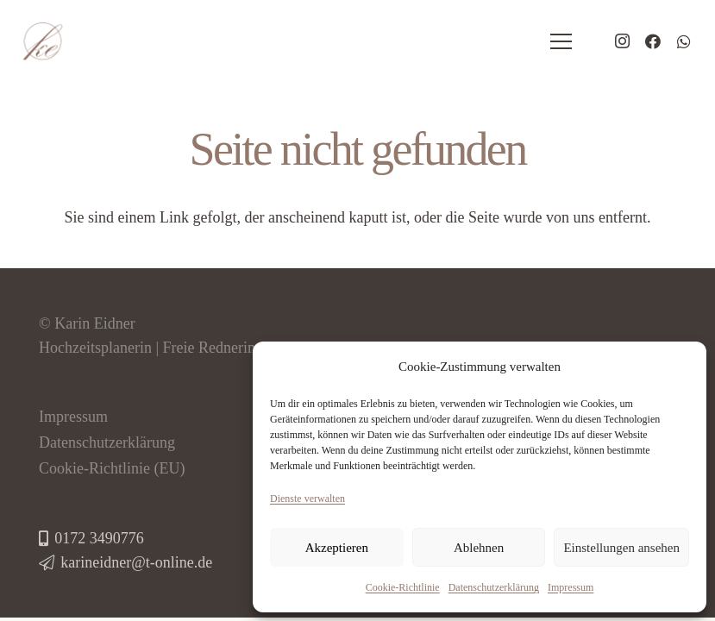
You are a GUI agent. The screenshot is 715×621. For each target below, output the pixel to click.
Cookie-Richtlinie (403, 587)
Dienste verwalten (307, 498)
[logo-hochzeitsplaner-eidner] (42, 41)
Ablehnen (479, 548)
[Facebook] (652, 41)
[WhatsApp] (683, 41)
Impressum (570, 587)
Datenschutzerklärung (493, 587)
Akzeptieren (336, 548)
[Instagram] (621, 41)
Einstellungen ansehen (621, 548)
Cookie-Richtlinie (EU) (112, 468)
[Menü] (561, 41)
